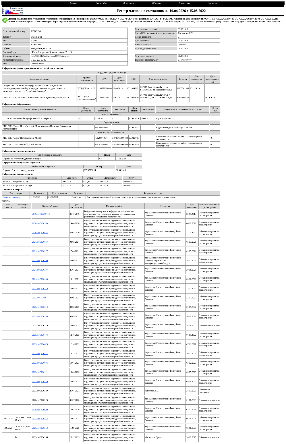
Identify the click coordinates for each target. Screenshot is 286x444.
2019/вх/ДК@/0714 (41, 214)
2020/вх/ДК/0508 (40, 223)
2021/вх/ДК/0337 (40, 270)
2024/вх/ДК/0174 (40, 418)
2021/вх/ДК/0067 (40, 242)
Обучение (156, 3)
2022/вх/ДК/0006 (40, 363)
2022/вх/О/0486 (39, 297)
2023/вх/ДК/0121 (40, 372)
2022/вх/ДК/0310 (40, 307)
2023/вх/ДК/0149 (40, 381)
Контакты (212, 3)
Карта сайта (101, 3)
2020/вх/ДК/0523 (40, 232)
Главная (73, 3)
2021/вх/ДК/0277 (40, 251)
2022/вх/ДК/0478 (40, 344)
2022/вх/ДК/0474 (40, 335)
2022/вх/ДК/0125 (40, 288)
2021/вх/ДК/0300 (40, 260)
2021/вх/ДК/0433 (40, 279)
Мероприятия (129, 3)
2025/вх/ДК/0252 (40, 428)
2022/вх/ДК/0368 (40, 316)
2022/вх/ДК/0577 (40, 353)
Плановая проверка (11, 197)
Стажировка (184, 3)
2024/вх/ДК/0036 (40, 409)
